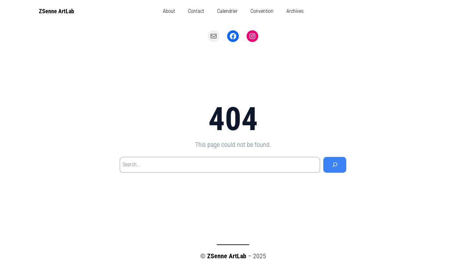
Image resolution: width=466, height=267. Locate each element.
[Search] (334, 165)
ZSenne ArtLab (56, 11)
